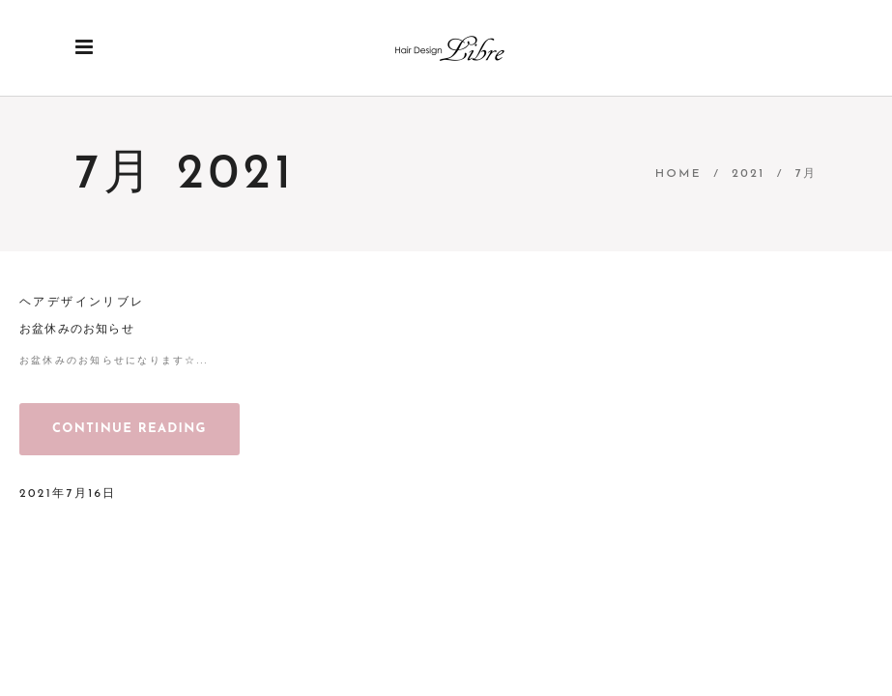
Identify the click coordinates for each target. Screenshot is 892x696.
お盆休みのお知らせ (76, 329)
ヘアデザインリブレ (82, 302)
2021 (748, 174)
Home (678, 174)
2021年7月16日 (68, 494)
